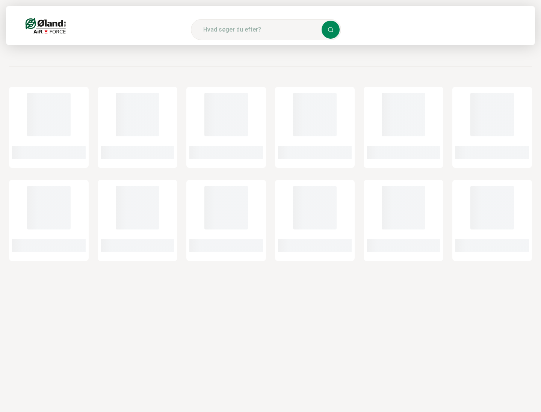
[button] (331, 30)
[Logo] (46, 25)
